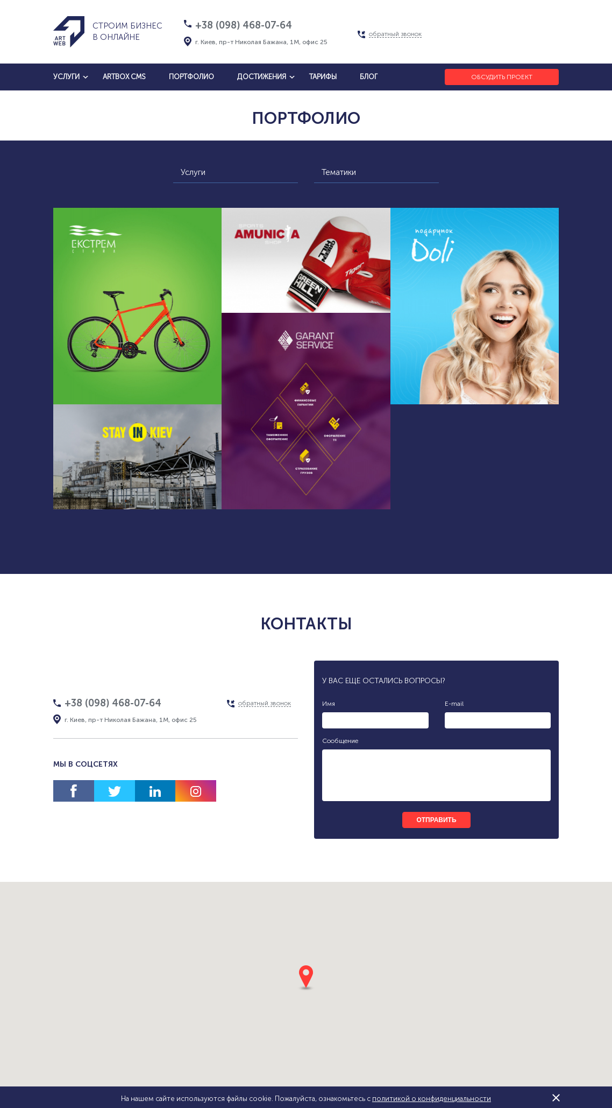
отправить (436, 820)
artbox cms (124, 77)
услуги (66, 77)
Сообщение (340, 741)
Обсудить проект (501, 77)
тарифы (323, 77)
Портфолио (191, 77)
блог (369, 77)
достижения (261, 77)
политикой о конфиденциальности (431, 1099)
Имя (328, 703)
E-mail (454, 703)
